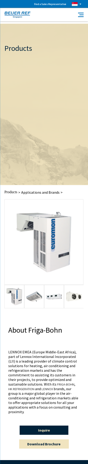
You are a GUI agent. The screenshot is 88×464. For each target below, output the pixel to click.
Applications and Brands (40, 192)
